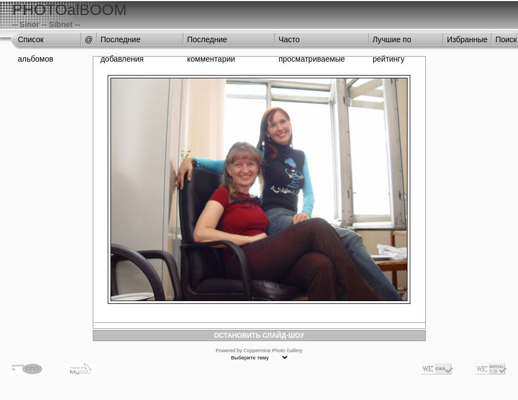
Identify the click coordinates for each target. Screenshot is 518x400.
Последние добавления (122, 42)
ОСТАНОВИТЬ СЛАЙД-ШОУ (259, 335)
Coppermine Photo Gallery (272, 350)
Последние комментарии (211, 42)
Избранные (467, 39)
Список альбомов (35, 42)
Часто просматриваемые (312, 42)
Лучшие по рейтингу (392, 42)
